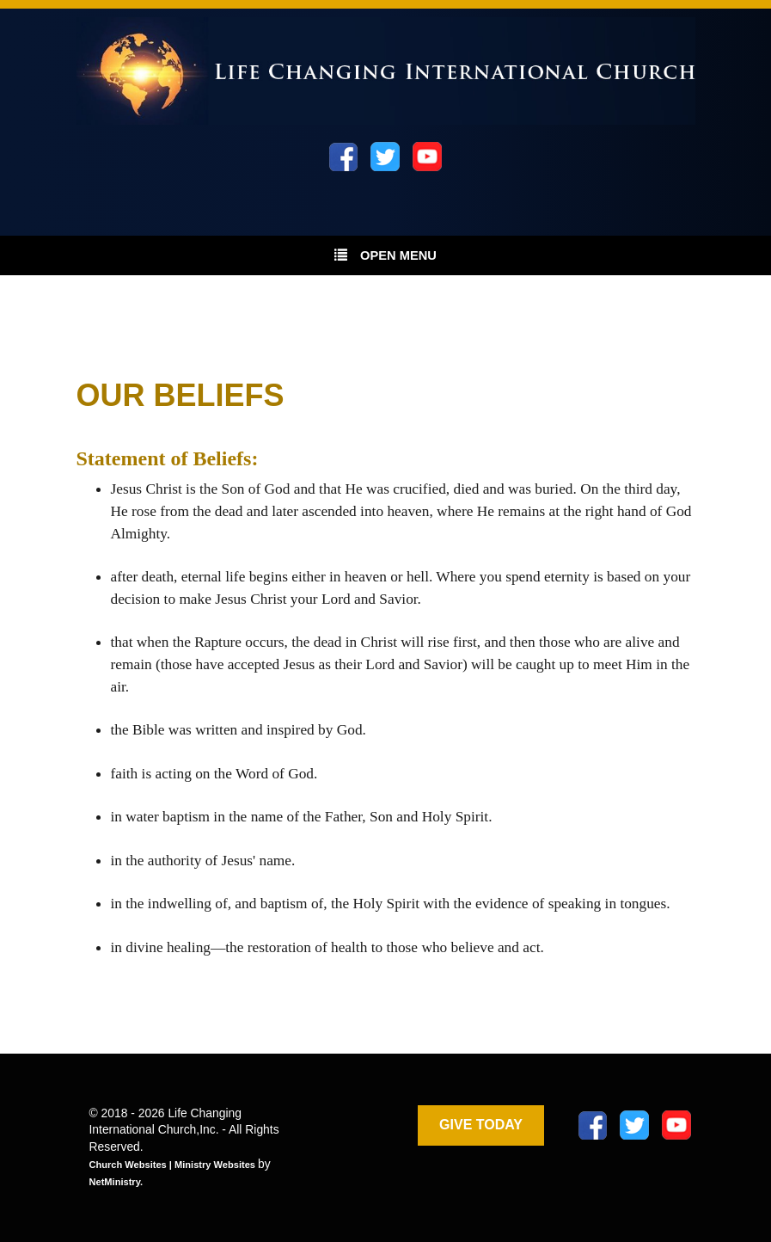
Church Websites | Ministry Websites (174, 1164)
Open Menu (385, 254)
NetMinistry (115, 1182)
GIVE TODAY (481, 1124)
